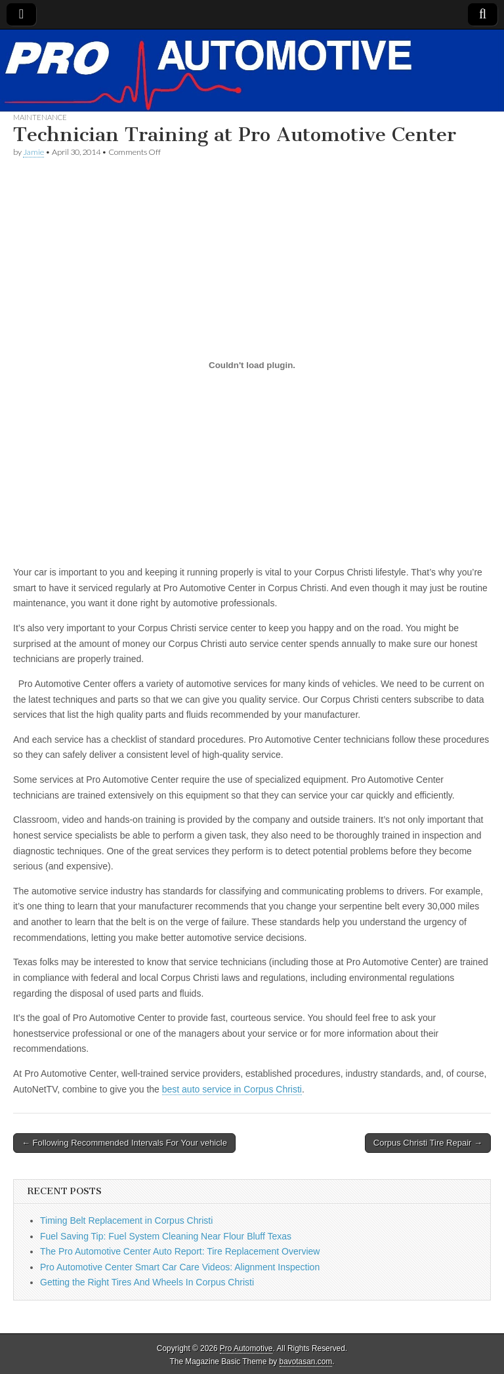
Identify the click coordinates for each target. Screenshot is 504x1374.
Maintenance (40, 117)
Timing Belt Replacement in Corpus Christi (126, 1220)
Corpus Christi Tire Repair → (427, 1143)
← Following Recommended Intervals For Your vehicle (124, 1143)
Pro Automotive (246, 1348)
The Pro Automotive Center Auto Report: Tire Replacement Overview (180, 1251)
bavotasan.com (306, 1361)
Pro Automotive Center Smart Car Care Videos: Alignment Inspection (180, 1267)
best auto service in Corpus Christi (232, 1089)
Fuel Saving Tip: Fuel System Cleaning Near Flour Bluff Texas (165, 1236)
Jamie (33, 152)
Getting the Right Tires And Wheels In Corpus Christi (147, 1282)
